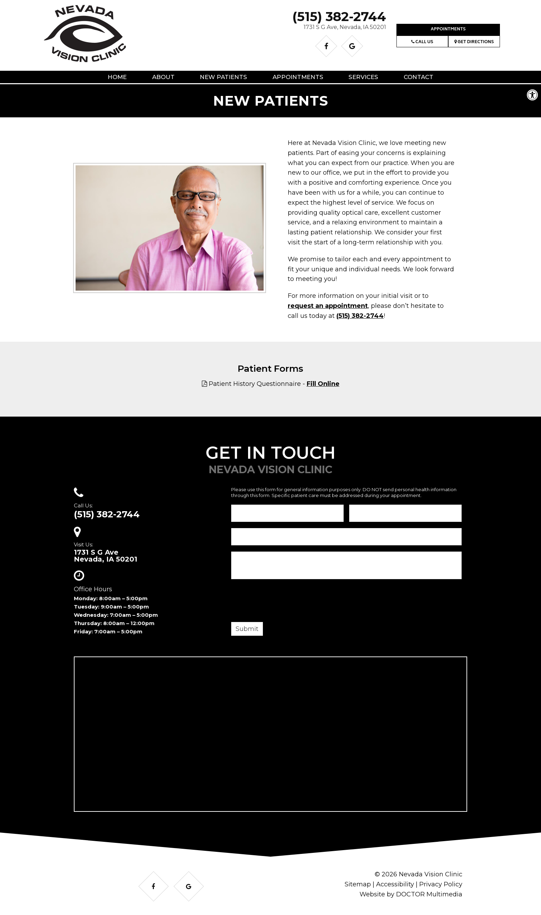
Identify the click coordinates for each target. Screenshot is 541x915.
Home (117, 77)
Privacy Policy (440, 884)
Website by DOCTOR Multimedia (411, 894)
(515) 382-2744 (339, 16)
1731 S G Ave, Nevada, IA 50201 (345, 27)
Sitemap (358, 884)
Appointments (448, 29)
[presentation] (283, 601)
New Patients (223, 77)
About (163, 77)
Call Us (422, 42)
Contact (418, 77)
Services (363, 77)
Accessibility (395, 884)
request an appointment (328, 306)
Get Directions (474, 42)
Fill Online (323, 384)
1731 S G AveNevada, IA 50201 (105, 556)
